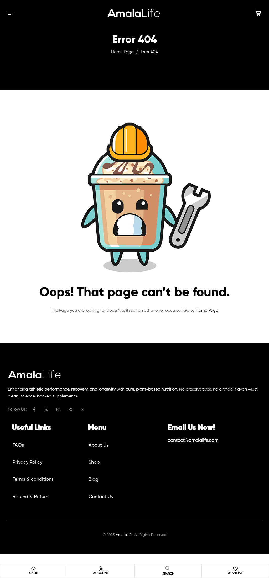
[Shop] (33, 568)
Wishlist (235, 573)
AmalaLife (124, 535)
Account (101, 573)
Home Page (122, 52)
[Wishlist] (235, 568)
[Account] (101, 568)
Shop (33, 573)
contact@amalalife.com (193, 440)
